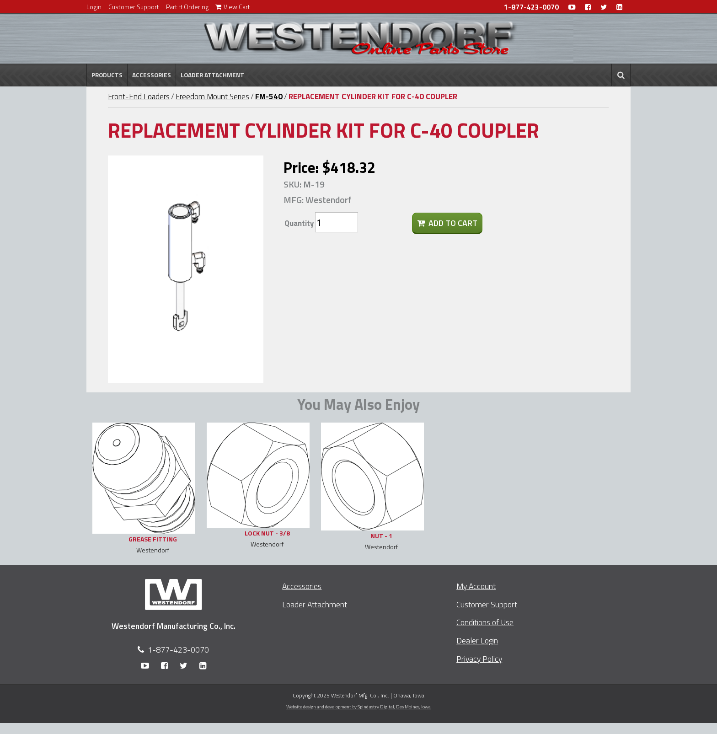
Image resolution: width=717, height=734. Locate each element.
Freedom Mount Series (212, 96)
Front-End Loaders (139, 96)
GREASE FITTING (152, 539)
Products (107, 75)
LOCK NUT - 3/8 (267, 533)
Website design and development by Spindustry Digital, (358, 706)
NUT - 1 (381, 536)
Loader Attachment (212, 75)
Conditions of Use (485, 622)
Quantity (299, 223)
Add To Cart (447, 223)
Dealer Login (477, 640)
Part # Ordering (187, 6)
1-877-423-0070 (531, 7)
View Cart (232, 6)
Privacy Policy (479, 659)
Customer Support (133, 6)
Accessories (151, 75)
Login (94, 6)
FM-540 (269, 96)
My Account (476, 586)
